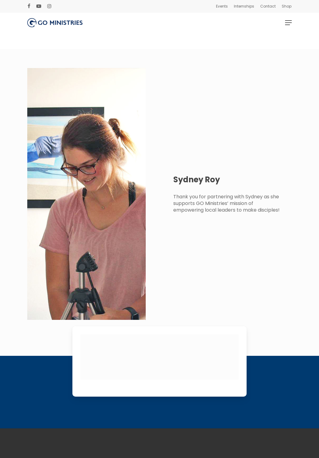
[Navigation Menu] (288, 31)
